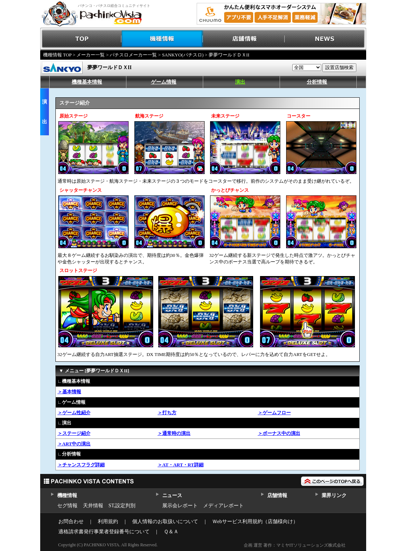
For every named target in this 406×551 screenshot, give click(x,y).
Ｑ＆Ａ (171, 531)
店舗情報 (244, 38)
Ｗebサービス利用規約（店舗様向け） (255, 521)
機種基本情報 (87, 82)
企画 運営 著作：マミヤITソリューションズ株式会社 (295, 545)
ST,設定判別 (122, 505)
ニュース (172, 495)
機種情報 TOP (57, 55)
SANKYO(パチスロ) (183, 55)
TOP (81, 38)
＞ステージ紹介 (74, 433)
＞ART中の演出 (74, 443)
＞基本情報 (69, 391)
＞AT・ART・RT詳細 (181, 464)
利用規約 (108, 521)
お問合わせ (71, 521)
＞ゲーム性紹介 (74, 412)
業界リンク (334, 495)
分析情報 (317, 82)
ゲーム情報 (163, 82)
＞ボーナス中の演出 (279, 433)
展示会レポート (180, 505)
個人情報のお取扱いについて (165, 521)
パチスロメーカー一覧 (133, 55)
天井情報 (93, 505)
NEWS (325, 38)
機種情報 (162, 38)
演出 (240, 82)
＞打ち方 (167, 412)
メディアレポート (223, 505)
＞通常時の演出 (174, 433)
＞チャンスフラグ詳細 (81, 464)
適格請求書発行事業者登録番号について (104, 531)
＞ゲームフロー (274, 412)
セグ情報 (67, 505)
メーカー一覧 (90, 55)
